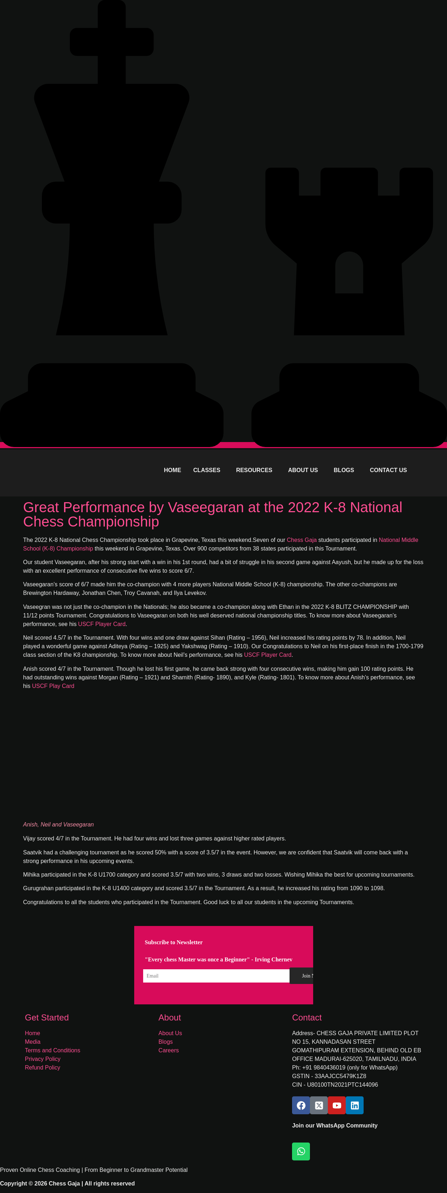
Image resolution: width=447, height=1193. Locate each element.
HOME (172, 470)
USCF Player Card (101, 624)
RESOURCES (254, 470)
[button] (208, 470)
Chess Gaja (302, 540)
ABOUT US (303, 470)
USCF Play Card (53, 686)
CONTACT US (388, 470)
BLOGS (344, 470)
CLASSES (206, 470)
